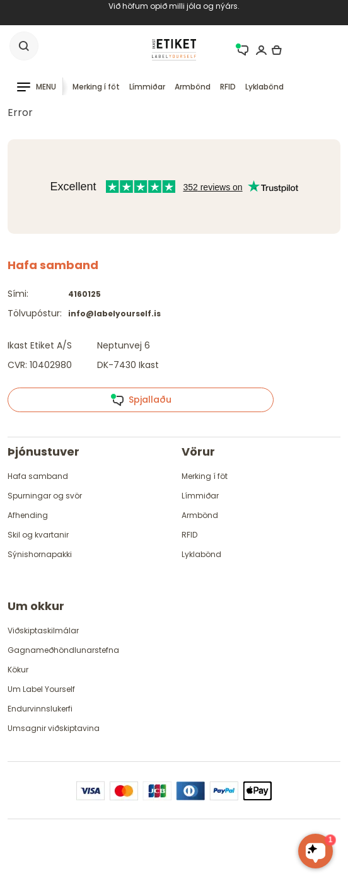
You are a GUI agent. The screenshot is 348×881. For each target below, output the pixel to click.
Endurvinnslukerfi (40, 708)
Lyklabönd (264, 86)
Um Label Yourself (41, 689)
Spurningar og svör (45, 495)
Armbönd (193, 86)
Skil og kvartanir (38, 534)
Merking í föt (96, 86)
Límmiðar (147, 86)
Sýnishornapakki (40, 554)
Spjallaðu (140, 400)
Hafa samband (38, 476)
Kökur (18, 669)
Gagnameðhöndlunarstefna (63, 650)
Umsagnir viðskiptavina (54, 728)
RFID (228, 86)
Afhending (28, 515)
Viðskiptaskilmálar (43, 630)
